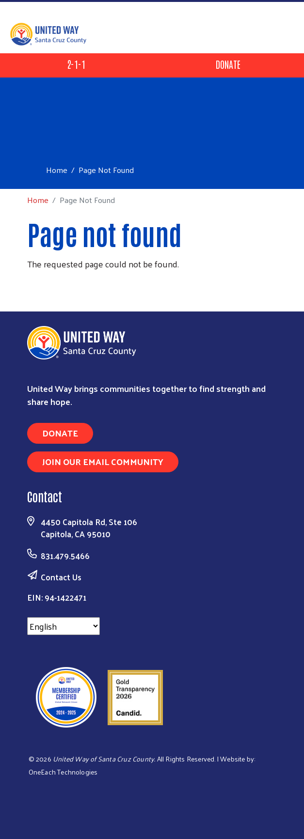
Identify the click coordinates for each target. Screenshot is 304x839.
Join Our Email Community (102, 461)
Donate (228, 64)
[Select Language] (63, 626)
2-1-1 (76, 64)
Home (56, 170)
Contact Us (61, 577)
